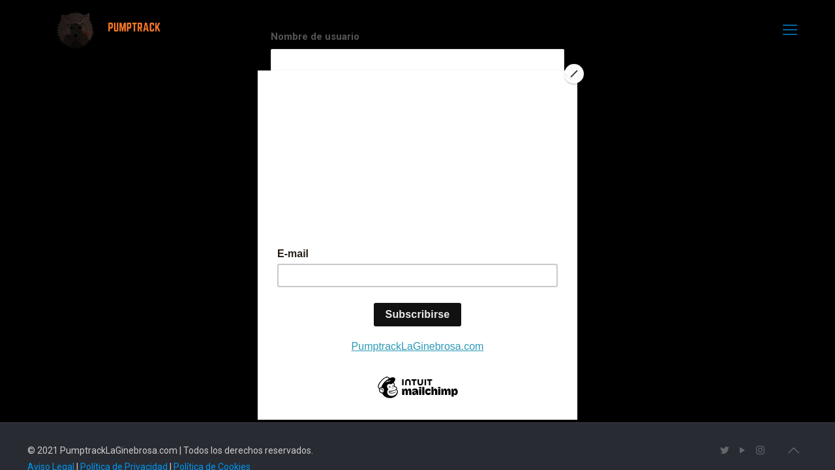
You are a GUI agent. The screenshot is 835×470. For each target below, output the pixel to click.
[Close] (574, 74)
